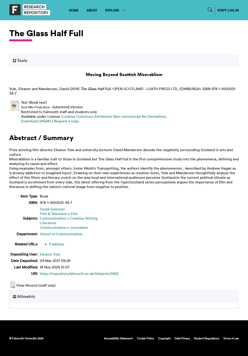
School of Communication (61, 234)
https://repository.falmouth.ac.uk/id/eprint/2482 (79, 273)
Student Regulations (206, 338)
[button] (12, 284)
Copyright (164, 338)
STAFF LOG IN (228, 10)
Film (74, 213)
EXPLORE (115, 10)
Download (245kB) (36, 121)
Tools (20, 60)
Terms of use (231, 338)
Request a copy (66, 121)
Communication (53, 218)
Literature (48, 223)
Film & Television (53, 213)
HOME (73, 10)
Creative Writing (84, 218)
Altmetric (24, 296)
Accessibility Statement (118, 338)
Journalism (79, 227)
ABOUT (92, 10)
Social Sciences (52, 209)
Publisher (56, 244)
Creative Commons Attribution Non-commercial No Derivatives (113, 116)
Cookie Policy (145, 338)
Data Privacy (182, 338)
